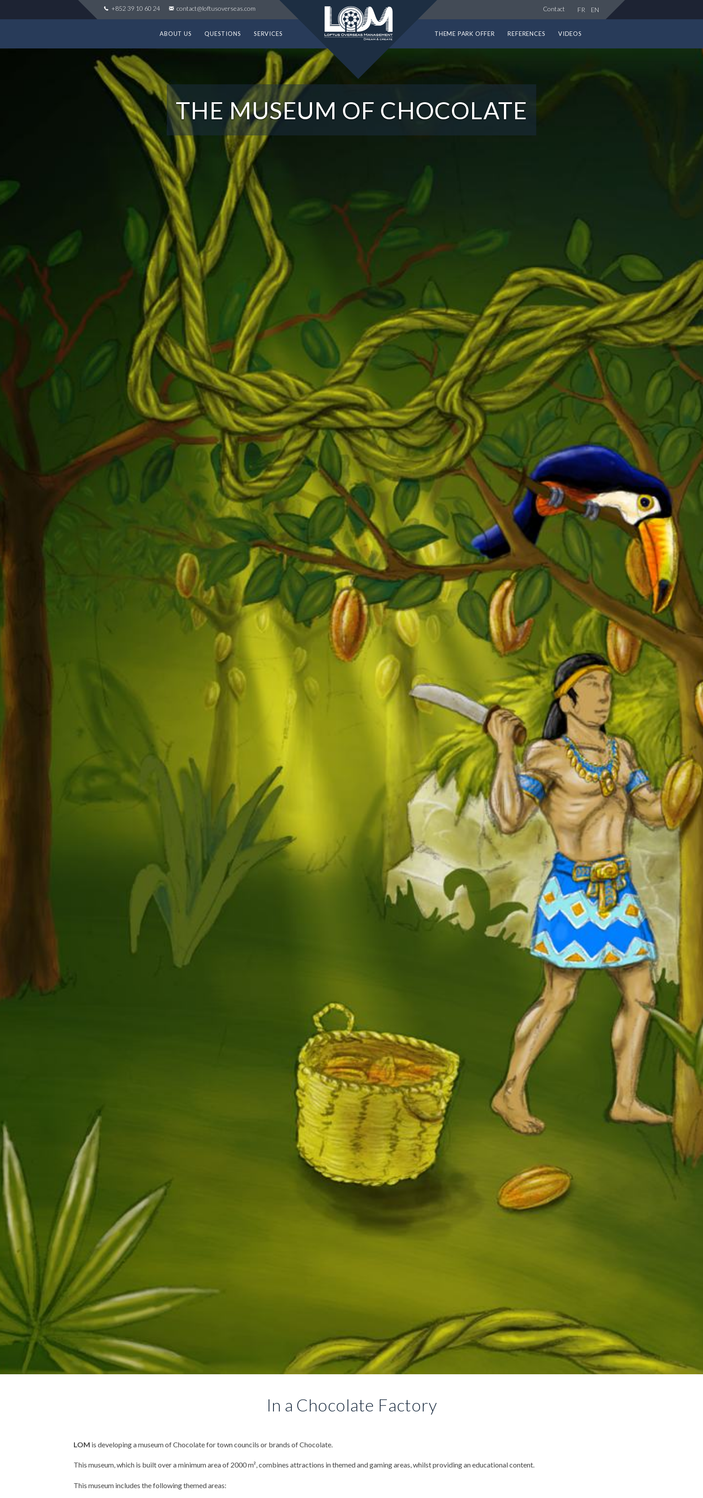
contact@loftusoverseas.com (215, 8)
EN (595, 9)
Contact (554, 9)
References (526, 33)
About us (175, 33)
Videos (570, 33)
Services (268, 33)
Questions (222, 33)
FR (581, 9)
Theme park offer (464, 33)
